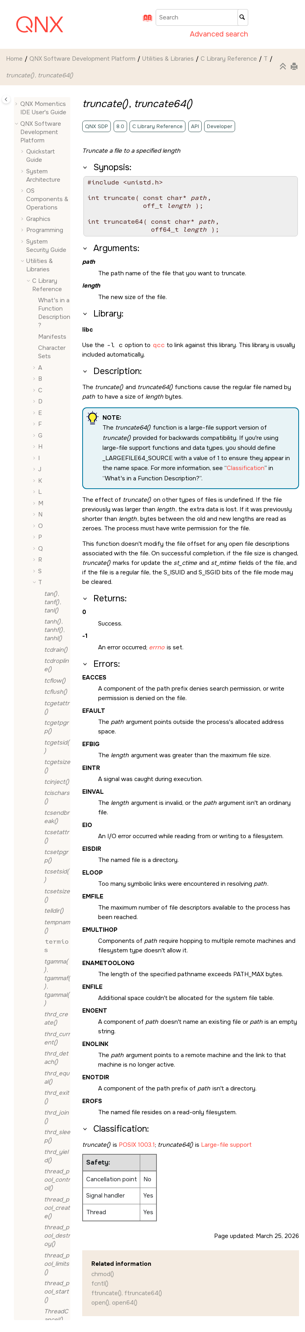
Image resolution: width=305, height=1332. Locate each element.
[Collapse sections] (284, 67)
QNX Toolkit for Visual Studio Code (41, 1228)
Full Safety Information (53, 922)
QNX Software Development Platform (82, 59)
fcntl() (99, 1284)
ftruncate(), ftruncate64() (126, 1293)
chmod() (102, 1274)
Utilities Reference (47, 1137)
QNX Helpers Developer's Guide (50, 1029)
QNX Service (47, 1113)
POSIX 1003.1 (137, 1145)
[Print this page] (295, 67)
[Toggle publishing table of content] (6, 99)
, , (55, 666)
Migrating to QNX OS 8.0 (43, 1185)
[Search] (242, 17)
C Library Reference (229, 59)
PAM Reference (47, 1005)
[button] (41, 98)
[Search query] (202, 17)
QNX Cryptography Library (50, 1085)
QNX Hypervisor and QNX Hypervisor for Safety (42, 1260)
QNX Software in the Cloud (44, 1204)
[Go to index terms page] (145, 21)
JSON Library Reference (50, 986)
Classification (245, 468)
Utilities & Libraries (168, 59)
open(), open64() (114, 1303)
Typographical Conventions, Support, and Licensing (40, 1296)
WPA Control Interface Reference (50, 1160)
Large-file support (226, 1145)
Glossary (50, 942)
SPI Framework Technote (48, 1057)
